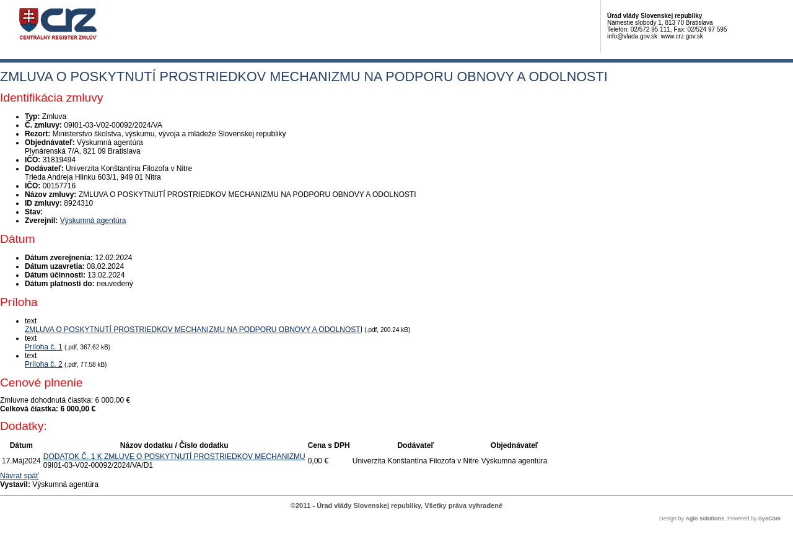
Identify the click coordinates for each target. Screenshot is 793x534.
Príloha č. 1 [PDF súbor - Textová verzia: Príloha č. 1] (44, 347)
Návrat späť (19, 475)
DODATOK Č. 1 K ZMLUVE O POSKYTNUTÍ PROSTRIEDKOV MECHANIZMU (174, 456)
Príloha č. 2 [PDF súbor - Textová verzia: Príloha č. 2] (44, 364)
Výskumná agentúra (93, 220)
